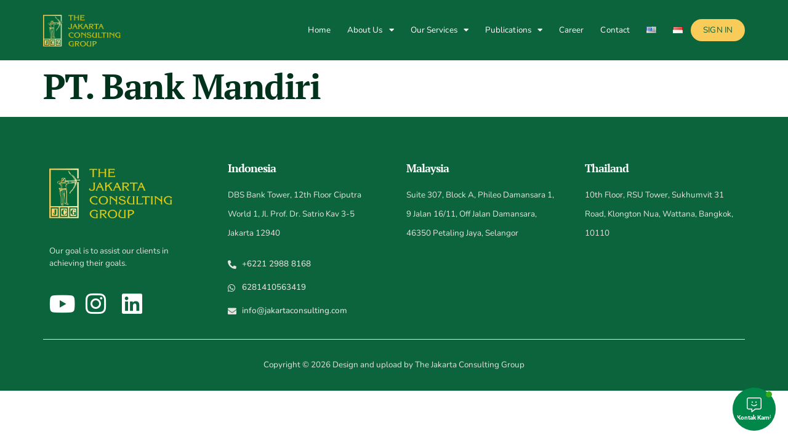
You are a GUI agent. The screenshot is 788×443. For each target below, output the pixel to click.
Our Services (439, 30)
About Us (370, 30)
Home (319, 30)
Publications (513, 30)
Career (571, 30)
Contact (615, 30)
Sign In (718, 30)
